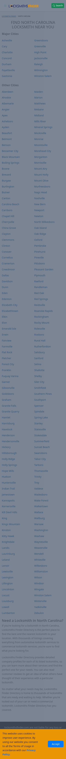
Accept (55, 744)
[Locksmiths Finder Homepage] (23, 5)
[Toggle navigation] (5, 5)
